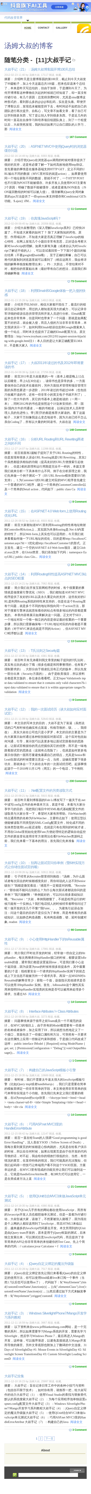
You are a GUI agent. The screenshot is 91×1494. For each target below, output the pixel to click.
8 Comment (79, 501)
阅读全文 (15, 129)
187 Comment (78, 137)
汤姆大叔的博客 (28, 46)
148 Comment (78, 429)
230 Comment (78, 781)
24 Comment (79, 564)
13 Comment (79, 641)
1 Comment (79, 1060)
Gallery (61, 27)
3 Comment (79, 1254)
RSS (84, 28)
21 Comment (79, 1186)
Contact (43, 27)
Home (27, 27)
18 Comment (79, 353)
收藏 (58, 74)
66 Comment (79, 929)
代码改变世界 (13, 17)
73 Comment (79, 281)
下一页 (49, 1438)
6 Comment (79, 1303)
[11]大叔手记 (53, 60)
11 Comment (79, 208)
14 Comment (79, 853)
